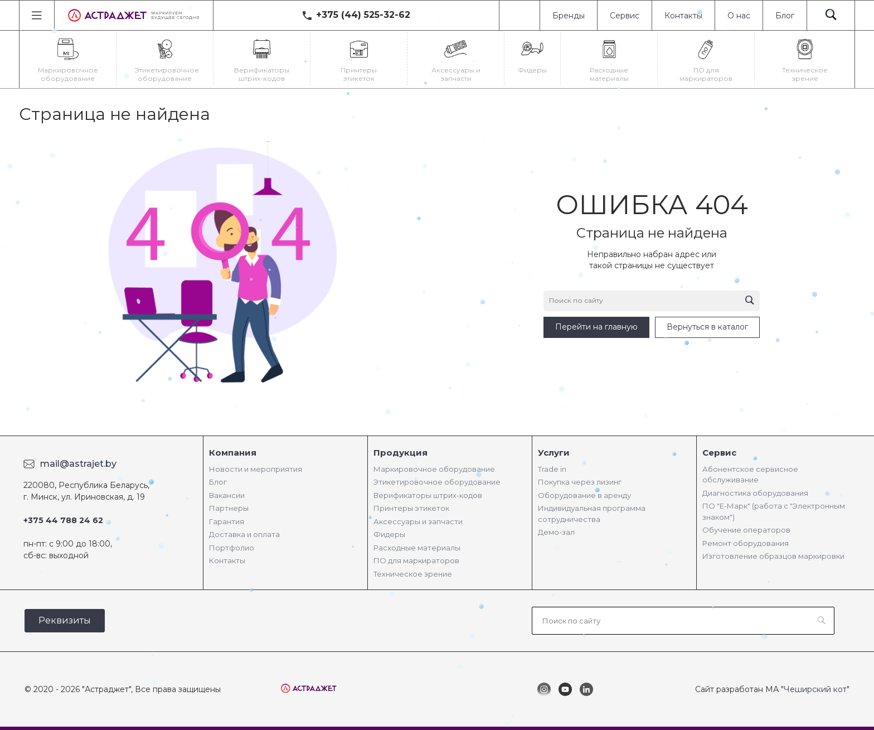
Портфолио (231, 547)
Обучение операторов (746, 529)
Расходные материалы (416, 547)
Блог (784, 16)
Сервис (624, 16)
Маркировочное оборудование (434, 469)
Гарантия (226, 521)
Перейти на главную (596, 327)
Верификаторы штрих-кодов (427, 495)
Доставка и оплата (244, 534)
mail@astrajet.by (78, 463)
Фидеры (389, 534)
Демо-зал (556, 532)
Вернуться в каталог (707, 327)
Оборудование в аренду (584, 495)
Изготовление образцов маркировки (773, 556)
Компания (232, 452)
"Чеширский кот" (815, 689)
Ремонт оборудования (745, 543)
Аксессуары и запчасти (418, 521)
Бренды (568, 16)
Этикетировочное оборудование (437, 481)
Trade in (552, 469)
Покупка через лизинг (579, 481)
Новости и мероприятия (255, 469)
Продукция (400, 452)
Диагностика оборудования (755, 493)
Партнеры (229, 508)
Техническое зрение (412, 573)
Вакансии (227, 495)
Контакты (683, 16)
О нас (738, 16)
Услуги (554, 452)
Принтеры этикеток (411, 508)
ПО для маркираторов (416, 560)
